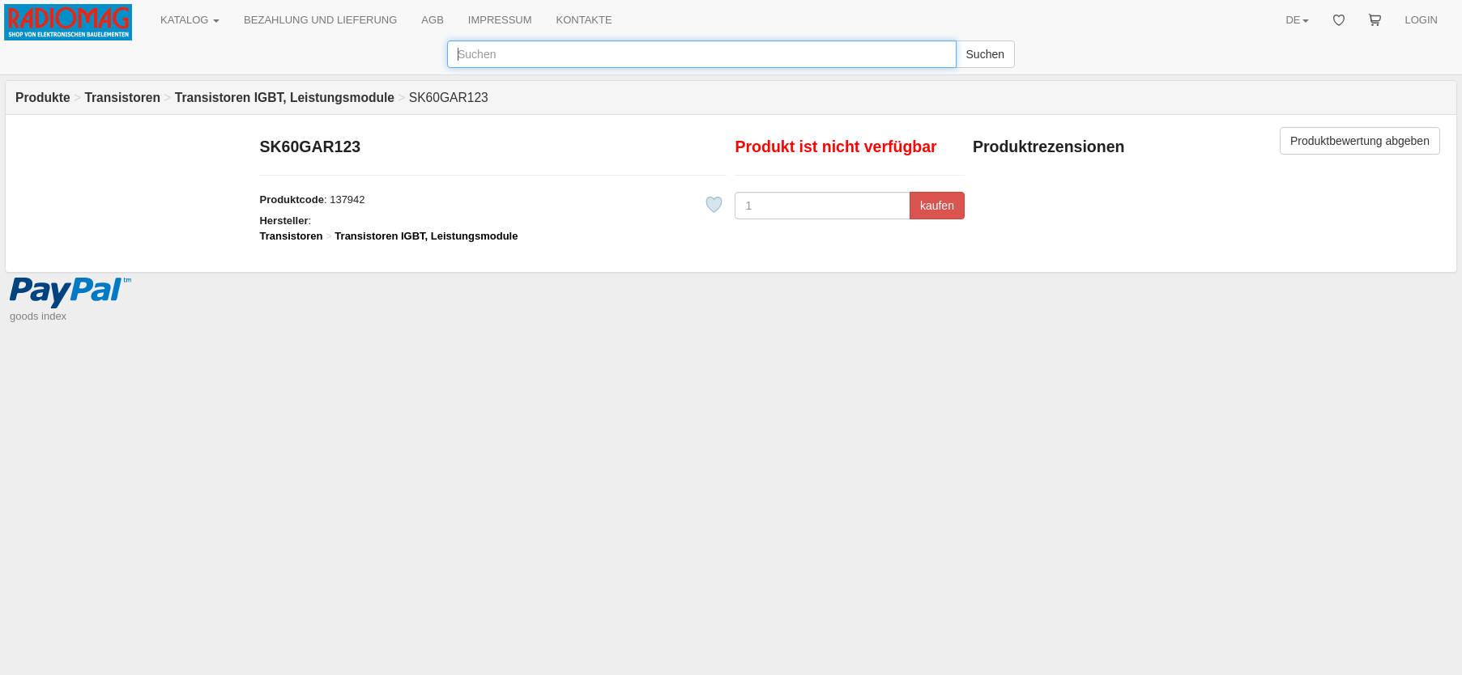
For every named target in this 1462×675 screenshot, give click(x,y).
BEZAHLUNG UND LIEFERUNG (320, 20)
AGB (432, 20)
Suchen (985, 54)
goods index (38, 316)
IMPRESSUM (500, 20)
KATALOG (190, 20)
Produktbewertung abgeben (1360, 140)
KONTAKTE (584, 20)
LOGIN (1421, 20)
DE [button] (1296, 20)
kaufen (937, 205)
